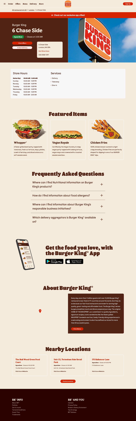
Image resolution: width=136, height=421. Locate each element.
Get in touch (16, 407)
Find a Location (68, 381)
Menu (25, 4)
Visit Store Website (22, 371)
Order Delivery (22, 47)
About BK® (15, 403)
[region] (40, 313)
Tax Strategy (72, 410)
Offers (17, 4)
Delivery (33, 4)
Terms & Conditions (18, 410)
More (41, 4)
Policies (14, 405)
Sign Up (128, 4)
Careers (70, 403)
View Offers (22, 43)
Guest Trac (16, 412)
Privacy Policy (72, 405)
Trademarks (16, 414)
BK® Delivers (72, 412)
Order (10, 4)
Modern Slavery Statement (77, 407)
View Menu (77, 329)
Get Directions (44, 51)
